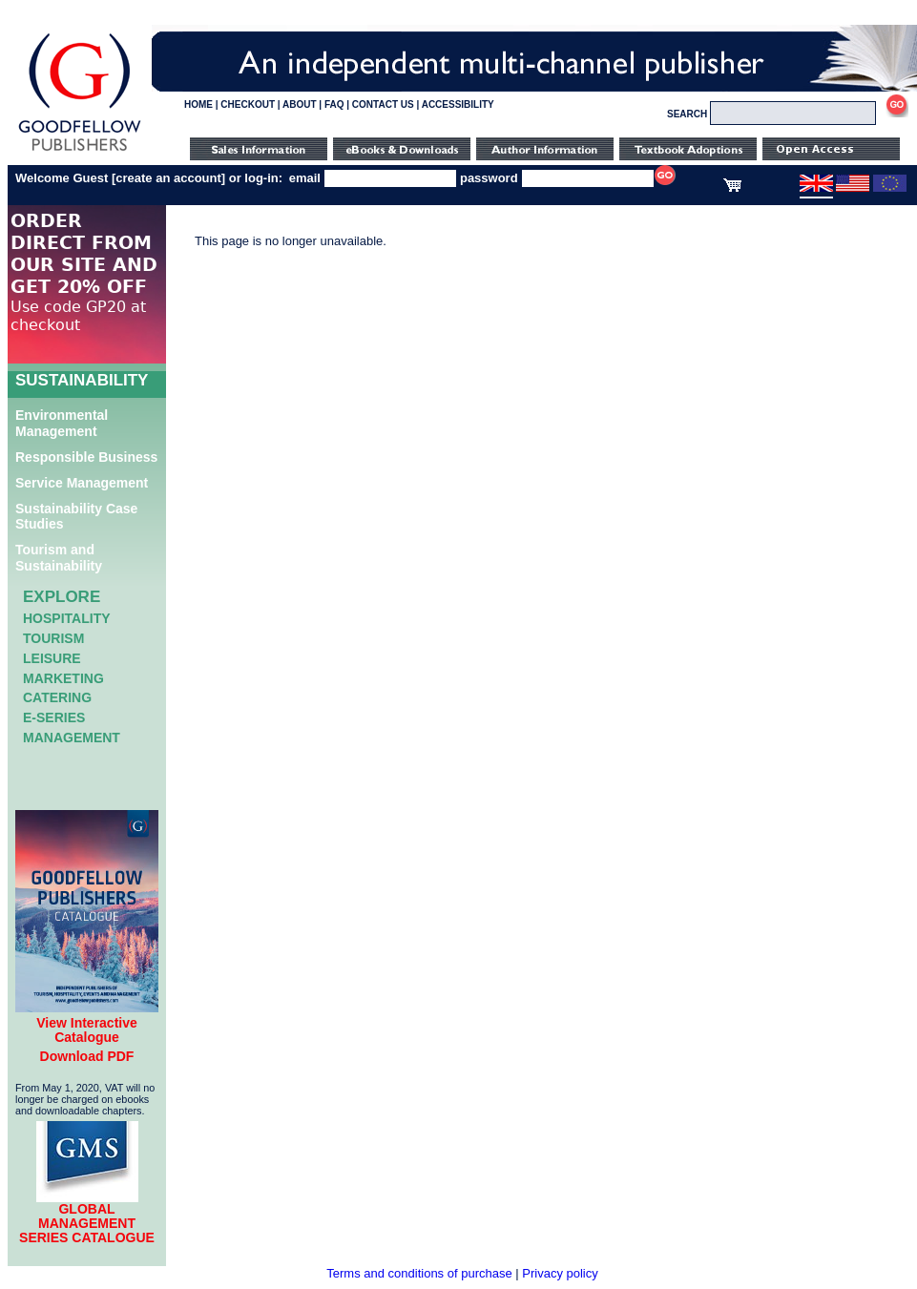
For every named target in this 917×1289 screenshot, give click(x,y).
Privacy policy (559, 1273)
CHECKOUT (247, 104)
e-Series (54, 717)
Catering (57, 697)
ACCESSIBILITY (458, 104)
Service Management (81, 482)
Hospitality (67, 618)
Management (71, 737)
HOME (198, 104)
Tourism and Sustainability (58, 557)
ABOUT (299, 104)
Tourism (53, 638)
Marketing (63, 678)
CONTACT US (383, 104)
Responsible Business (86, 457)
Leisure (52, 658)
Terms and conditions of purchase (418, 1273)
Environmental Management (61, 423)
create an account (168, 178)
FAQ (334, 104)
